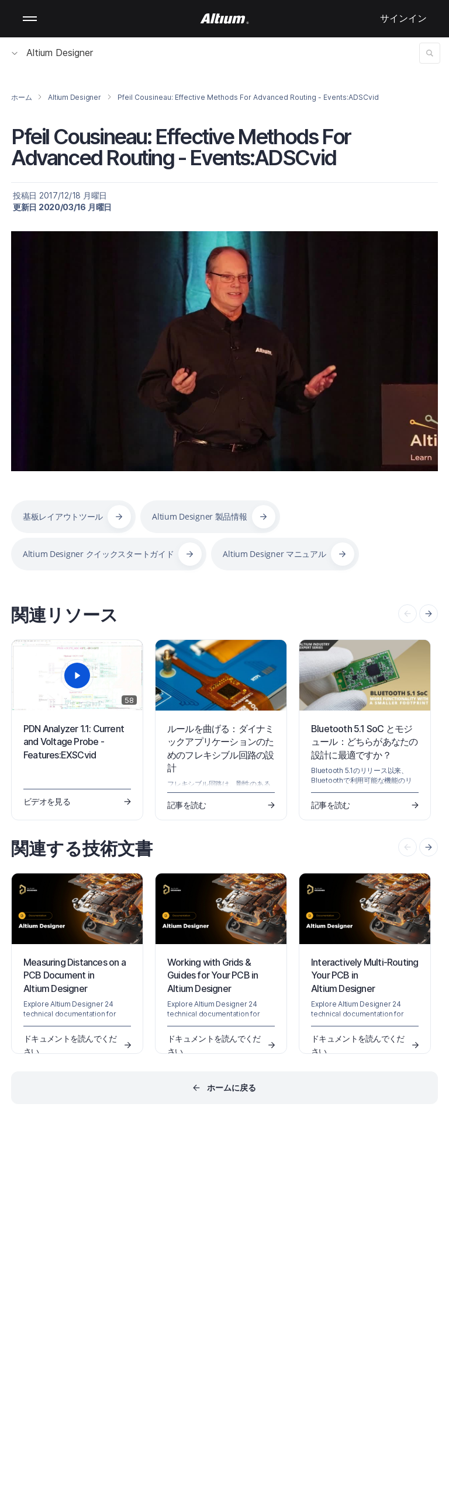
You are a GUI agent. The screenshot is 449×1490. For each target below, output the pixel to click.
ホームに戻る (231, 1087)
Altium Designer (52, 52)
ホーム (21, 97)
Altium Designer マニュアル (274, 553)
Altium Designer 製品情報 (199, 516)
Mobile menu (29, 18)
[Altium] (225, 18)
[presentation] (428, 613)
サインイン (403, 18)
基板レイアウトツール (63, 516)
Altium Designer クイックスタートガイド (98, 553)
